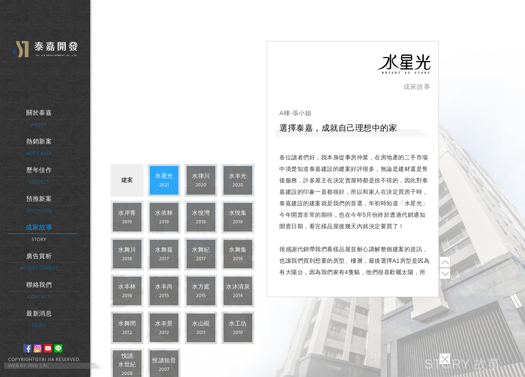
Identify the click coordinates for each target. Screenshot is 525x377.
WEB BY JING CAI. (28, 366)
